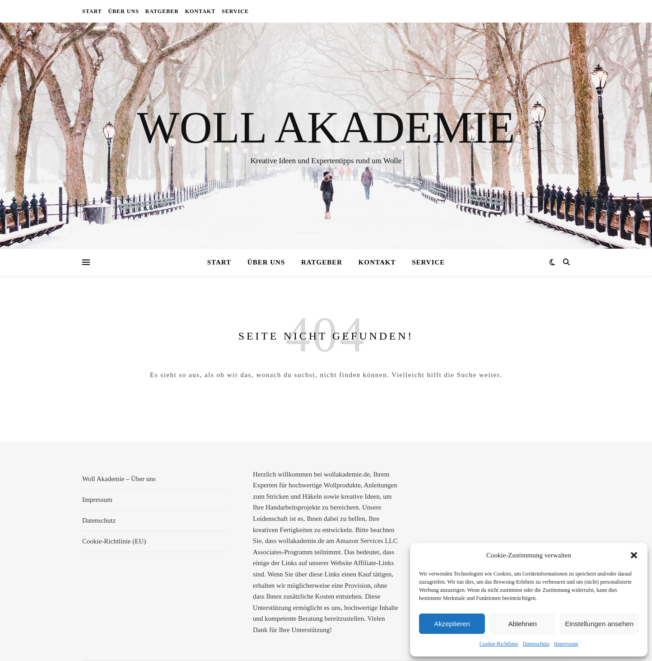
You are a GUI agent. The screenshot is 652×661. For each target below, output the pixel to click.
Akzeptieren (452, 624)
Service (235, 11)
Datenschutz (536, 644)
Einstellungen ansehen (599, 624)
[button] (633, 555)
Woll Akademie (326, 127)
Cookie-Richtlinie (499, 644)
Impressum (566, 644)
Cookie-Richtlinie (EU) (114, 541)
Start (92, 11)
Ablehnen (522, 624)
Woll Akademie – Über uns (119, 478)
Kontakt (200, 11)
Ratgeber (162, 11)
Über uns (123, 11)
